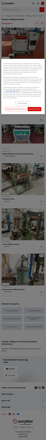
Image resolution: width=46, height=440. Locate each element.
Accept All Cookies (34, 109)
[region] (23, 86)
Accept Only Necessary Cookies (15, 109)
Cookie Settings (22, 103)
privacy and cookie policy (12, 90)
